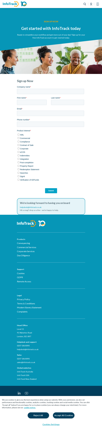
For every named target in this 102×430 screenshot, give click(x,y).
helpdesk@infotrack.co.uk (28, 349)
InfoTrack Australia (25, 371)
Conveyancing (23, 243)
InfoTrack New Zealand (26, 379)
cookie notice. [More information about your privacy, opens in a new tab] (30, 408)
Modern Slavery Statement (29, 307)
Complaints (22, 311)
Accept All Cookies (63, 415)
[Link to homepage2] (15, 4)
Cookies (21, 273)
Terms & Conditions (26, 303)
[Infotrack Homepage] (31, 221)
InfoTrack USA (23, 375)
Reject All (38, 415)
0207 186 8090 (23, 345)
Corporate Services (26, 251)
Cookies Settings (51, 424)
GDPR (20, 277)
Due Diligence (23, 255)
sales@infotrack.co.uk (26, 362)
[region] (51, 413)
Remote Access (24, 281)
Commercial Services (26, 247)
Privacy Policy (23, 299)
